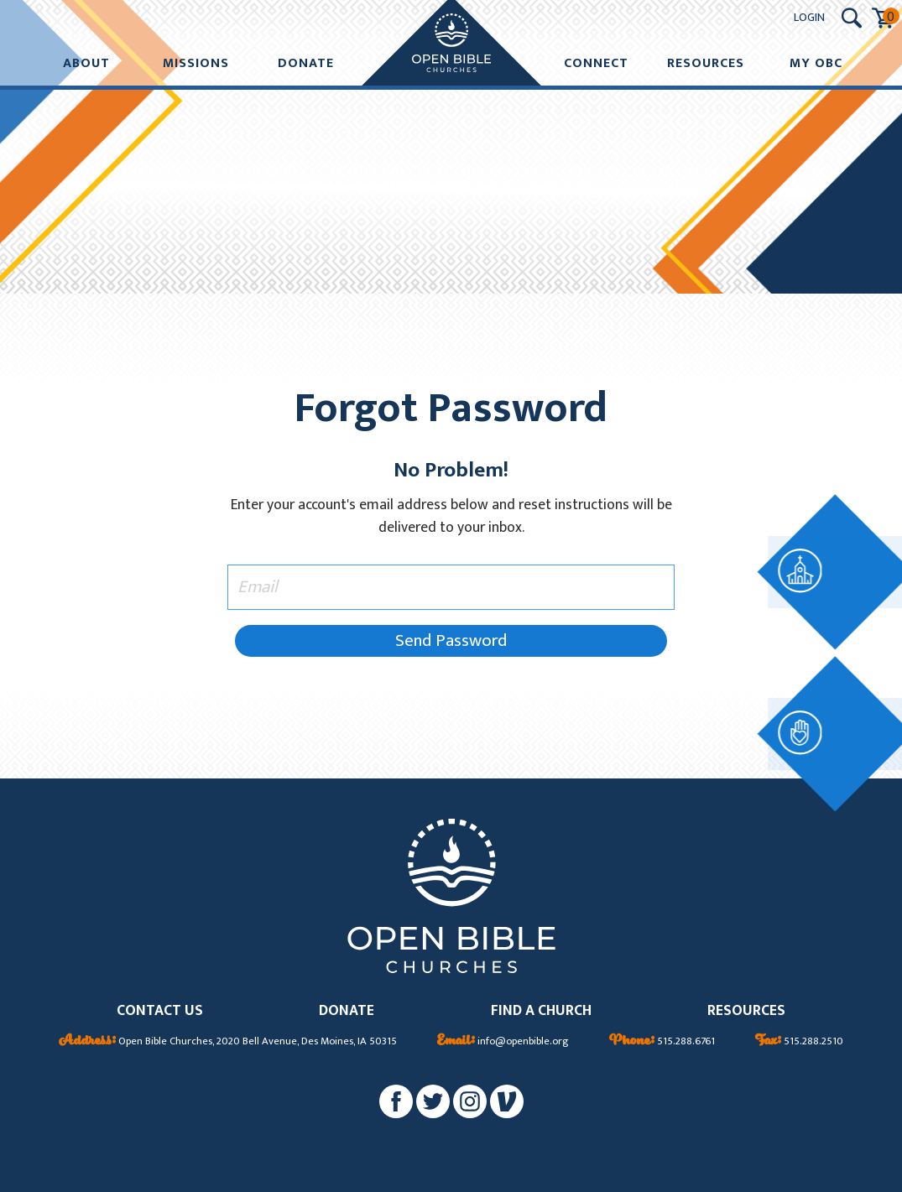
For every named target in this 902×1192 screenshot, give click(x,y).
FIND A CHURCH (541, 1011)
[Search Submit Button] (851, 18)
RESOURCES (746, 1011)
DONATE (346, 1011)
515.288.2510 (799, 1042)
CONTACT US (160, 1011)
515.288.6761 (662, 1042)
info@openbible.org (503, 1042)
